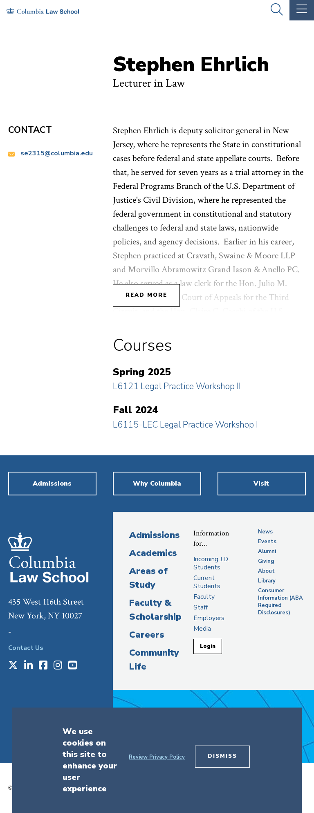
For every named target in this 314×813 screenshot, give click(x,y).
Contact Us (25, 647)
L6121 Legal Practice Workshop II (177, 386)
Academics (153, 553)
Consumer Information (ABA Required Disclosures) (280, 601)
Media (202, 628)
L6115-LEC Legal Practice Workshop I (185, 424)
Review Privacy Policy (157, 757)
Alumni (267, 551)
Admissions (154, 535)
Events (267, 541)
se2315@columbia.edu (56, 153)
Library (267, 581)
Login (207, 646)
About (266, 571)
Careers (146, 635)
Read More (146, 295)
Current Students (206, 582)
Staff (200, 607)
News (265, 531)
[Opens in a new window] (13, 666)
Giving (266, 561)
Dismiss (222, 756)
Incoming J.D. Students (211, 563)
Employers (208, 618)
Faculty (204, 596)
